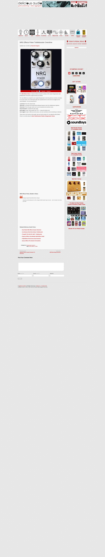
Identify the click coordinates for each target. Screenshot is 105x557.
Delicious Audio (22, 285)
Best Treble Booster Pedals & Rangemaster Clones (43, 116)
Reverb (43, 91)
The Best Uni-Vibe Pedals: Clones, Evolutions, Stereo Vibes (76, 203)
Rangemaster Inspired (30, 245)
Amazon (48, 91)
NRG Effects (31, 246)
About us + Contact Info (41, 285)
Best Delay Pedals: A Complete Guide (76, 154)
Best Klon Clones (76, 179)
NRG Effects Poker (26, 93)
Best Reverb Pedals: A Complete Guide (76, 128)
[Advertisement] (41, 182)
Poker (36, 246)
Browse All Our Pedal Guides (76, 228)
